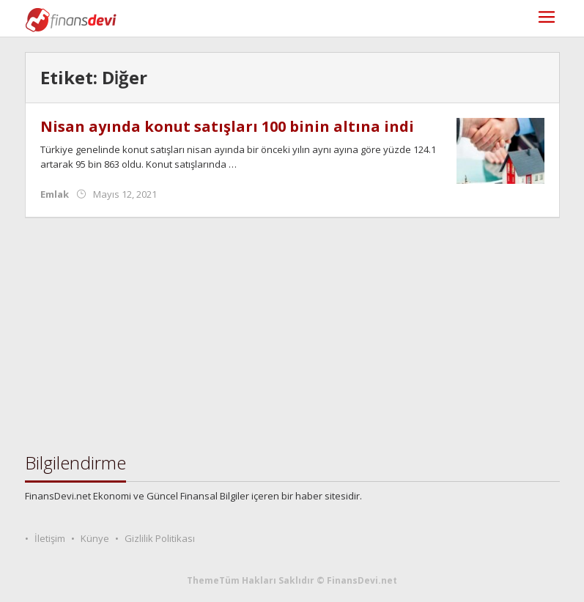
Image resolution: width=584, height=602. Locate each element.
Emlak (54, 194)
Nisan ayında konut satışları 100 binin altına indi (227, 126)
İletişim (49, 538)
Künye (95, 538)
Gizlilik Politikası (160, 538)
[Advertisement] (292, 335)
